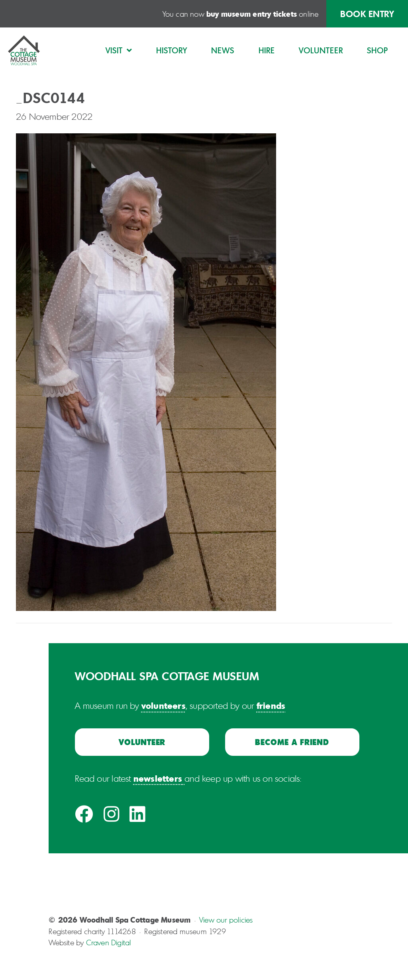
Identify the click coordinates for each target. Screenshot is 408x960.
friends (271, 705)
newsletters (157, 778)
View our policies (226, 919)
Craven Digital (108, 942)
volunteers (163, 705)
